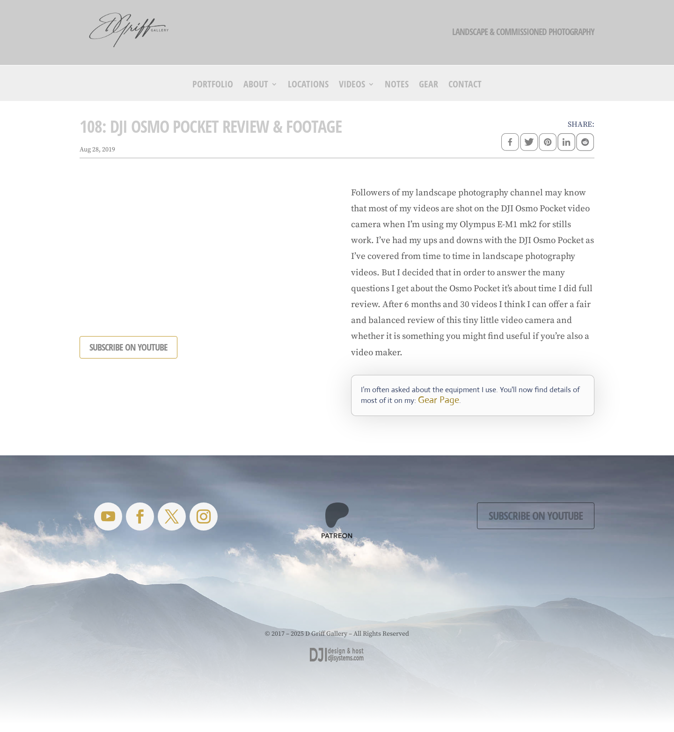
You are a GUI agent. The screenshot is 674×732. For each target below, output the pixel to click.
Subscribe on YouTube (536, 515)
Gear (428, 85)
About (255, 85)
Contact (465, 85)
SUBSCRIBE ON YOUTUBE (128, 347)
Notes (397, 85)
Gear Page (438, 400)
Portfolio (212, 85)
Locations (308, 85)
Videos (352, 85)
